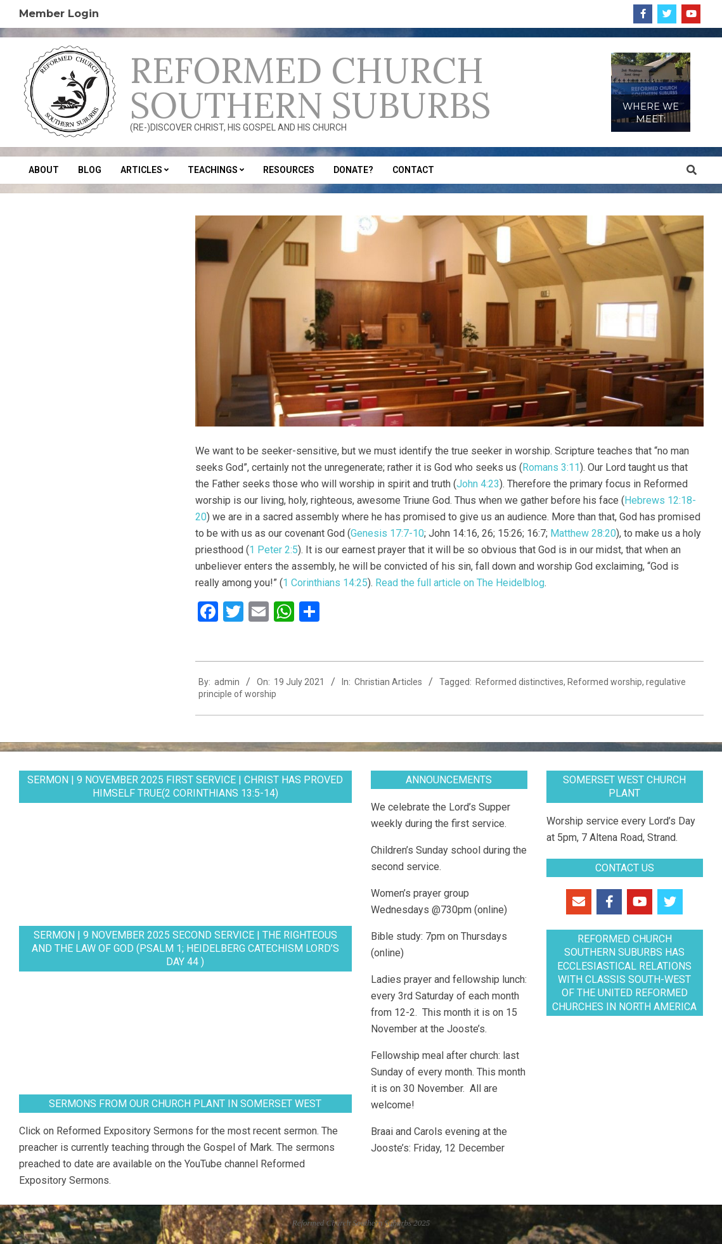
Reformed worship (604, 682)
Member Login (59, 13)
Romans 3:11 (551, 467)
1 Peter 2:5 (273, 550)
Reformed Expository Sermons (124, 1131)
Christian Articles (388, 682)
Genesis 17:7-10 (387, 533)
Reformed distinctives (519, 682)
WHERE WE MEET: (650, 113)
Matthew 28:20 (583, 533)
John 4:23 (478, 484)
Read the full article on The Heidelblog (460, 583)
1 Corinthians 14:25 (325, 583)
